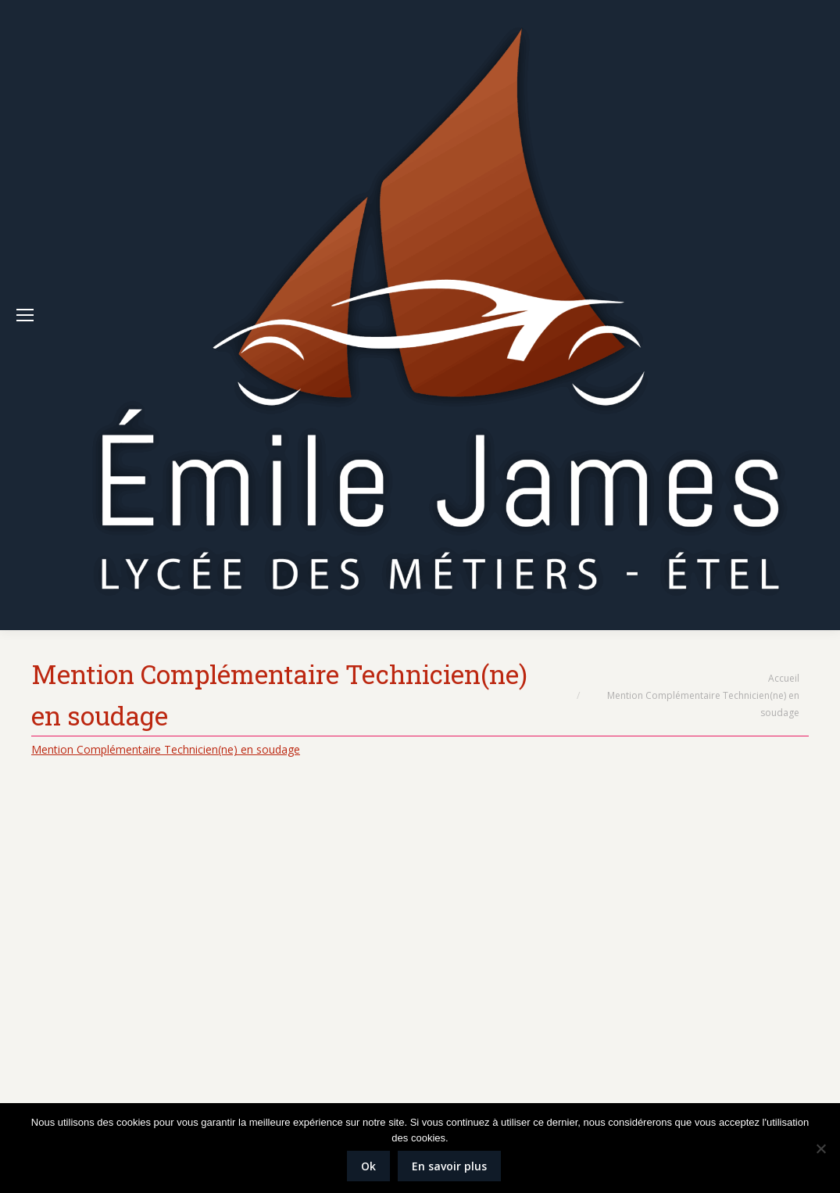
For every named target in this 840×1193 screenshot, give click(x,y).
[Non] (820, 1148)
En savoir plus (449, 1166)
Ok (368, 1166)
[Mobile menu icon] (25, 315)
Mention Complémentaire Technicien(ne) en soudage (165, 749)
